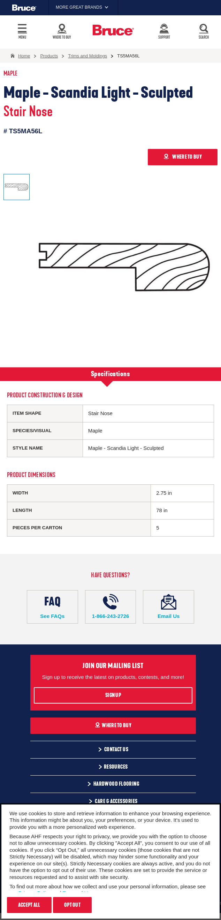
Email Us (168, 606)
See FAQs (52, 606)
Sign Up (113, 695)
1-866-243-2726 (110, 606)
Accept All (29, 905)
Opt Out (72, 905)
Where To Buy (113, 725)
